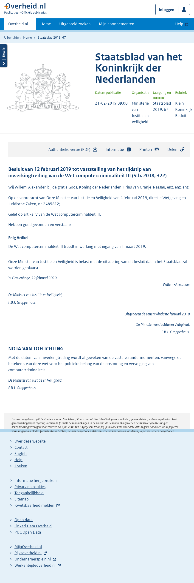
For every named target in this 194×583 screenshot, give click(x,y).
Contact (21, 447)
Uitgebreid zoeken (75, 23)
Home (45, 23)
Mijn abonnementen (116, 23)
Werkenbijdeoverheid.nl (35, 565)
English (20, 453)
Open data (23, 519)
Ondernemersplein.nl (32, 559)
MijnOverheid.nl (28, 546)
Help (18, 459)
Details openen (3, 55)
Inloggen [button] (166, 9)
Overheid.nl (18, 25)
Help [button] (179, 23)
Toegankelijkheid (29, 492)
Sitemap (21, 499)
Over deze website (30, 441)
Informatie (118, 149)
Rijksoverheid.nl (28, 552)
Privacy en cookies (29, 486)
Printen (149, 149)
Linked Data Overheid (33, 526)
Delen (176, 149)
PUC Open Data (27, 532)
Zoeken (20, 466)
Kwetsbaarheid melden (34, 505)
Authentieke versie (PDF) (73, 150)
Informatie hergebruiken (35, 480)
